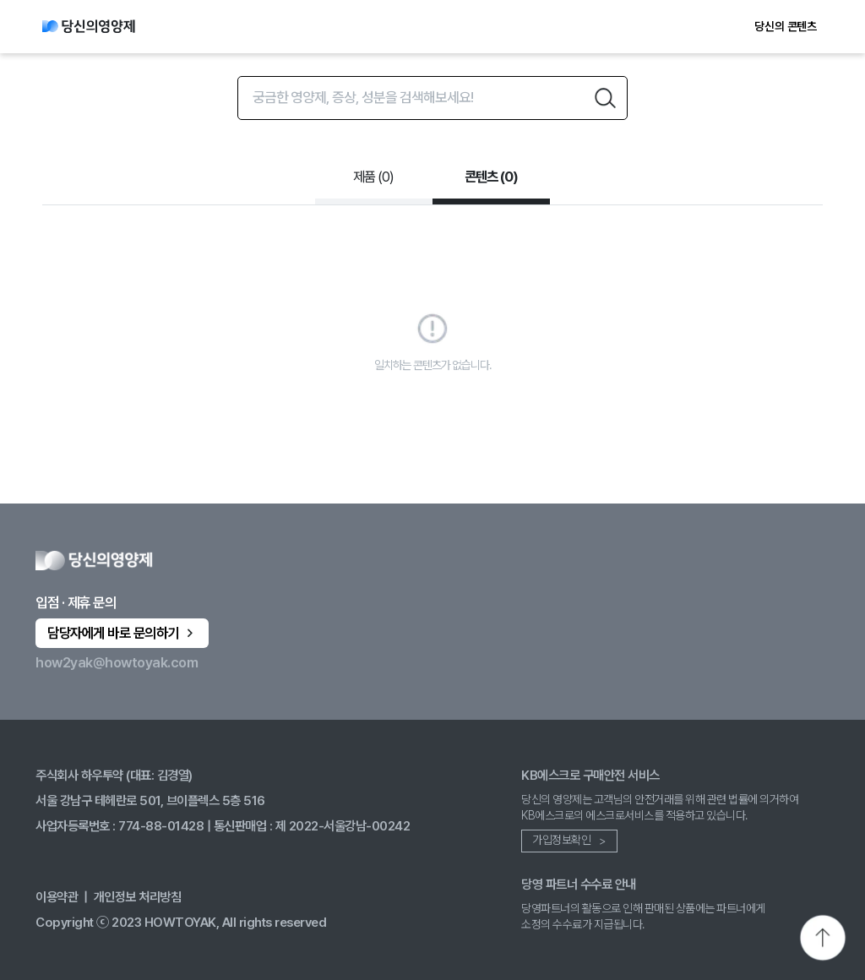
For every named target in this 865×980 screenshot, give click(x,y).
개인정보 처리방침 (138, 897)
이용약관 (56, 897)
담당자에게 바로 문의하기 (122, 632)
